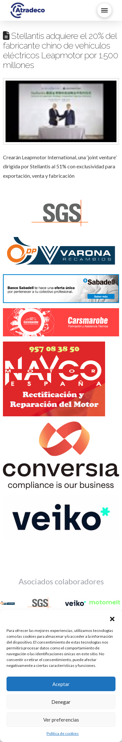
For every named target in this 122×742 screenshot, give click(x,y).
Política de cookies (63, 733)
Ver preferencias (61, 720)
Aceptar (61, 684)
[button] (112, 618)
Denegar (61, 702)
